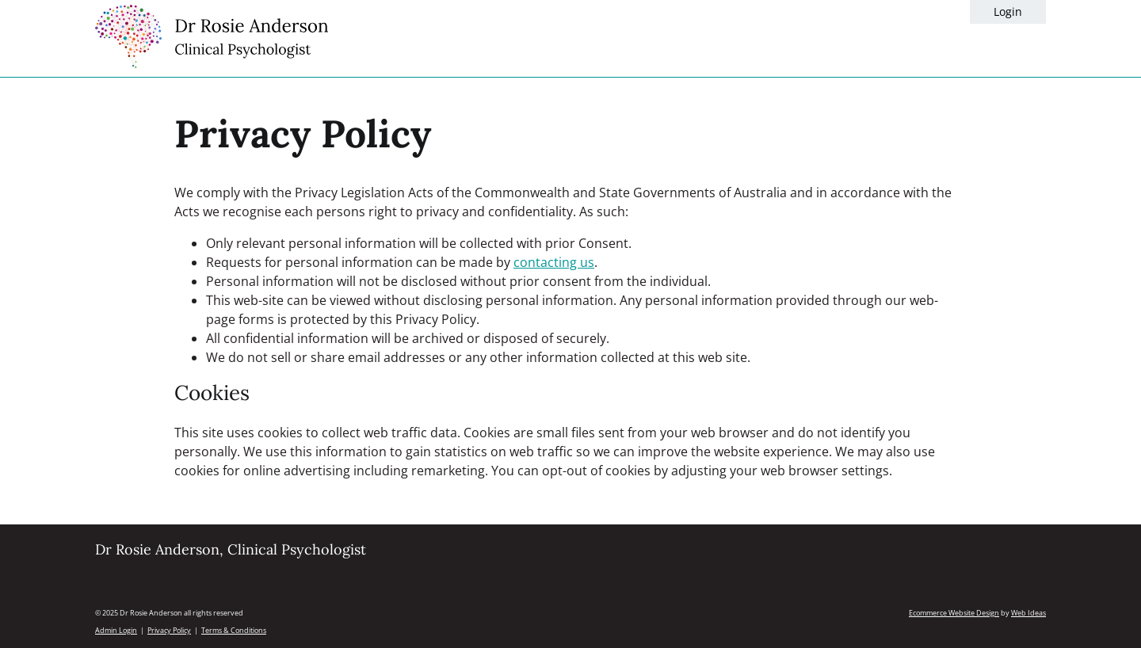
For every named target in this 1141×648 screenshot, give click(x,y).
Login (1008, 11)
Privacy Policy (169, 630)
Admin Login (116, 630)
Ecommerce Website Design (954, 613)
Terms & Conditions (233, 630)
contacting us (553, 262)
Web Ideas (1028, 613)
